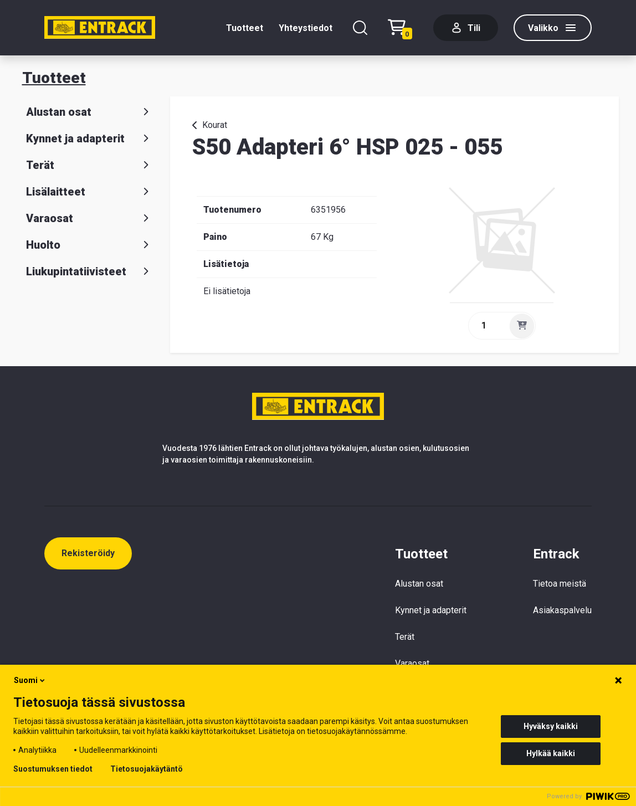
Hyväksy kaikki (551, 726)
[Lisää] (522, 326)
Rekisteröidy (88, 553)
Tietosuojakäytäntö (146, 768)
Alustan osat (89, 112)
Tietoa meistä (559, 583)
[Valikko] (553, 27)
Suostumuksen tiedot (53, 768)
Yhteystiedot (305, 28)
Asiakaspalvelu (562, 610)
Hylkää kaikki (550, 753)
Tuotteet (244, 28)
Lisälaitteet (89, 191)
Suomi (30, 680)
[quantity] (488, 325)
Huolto (89, 244)
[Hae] (360, 27)
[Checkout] (403, 28)
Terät (89, 165)
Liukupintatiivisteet (89, 271)
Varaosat (89, 218)
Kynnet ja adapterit (89, 138)
